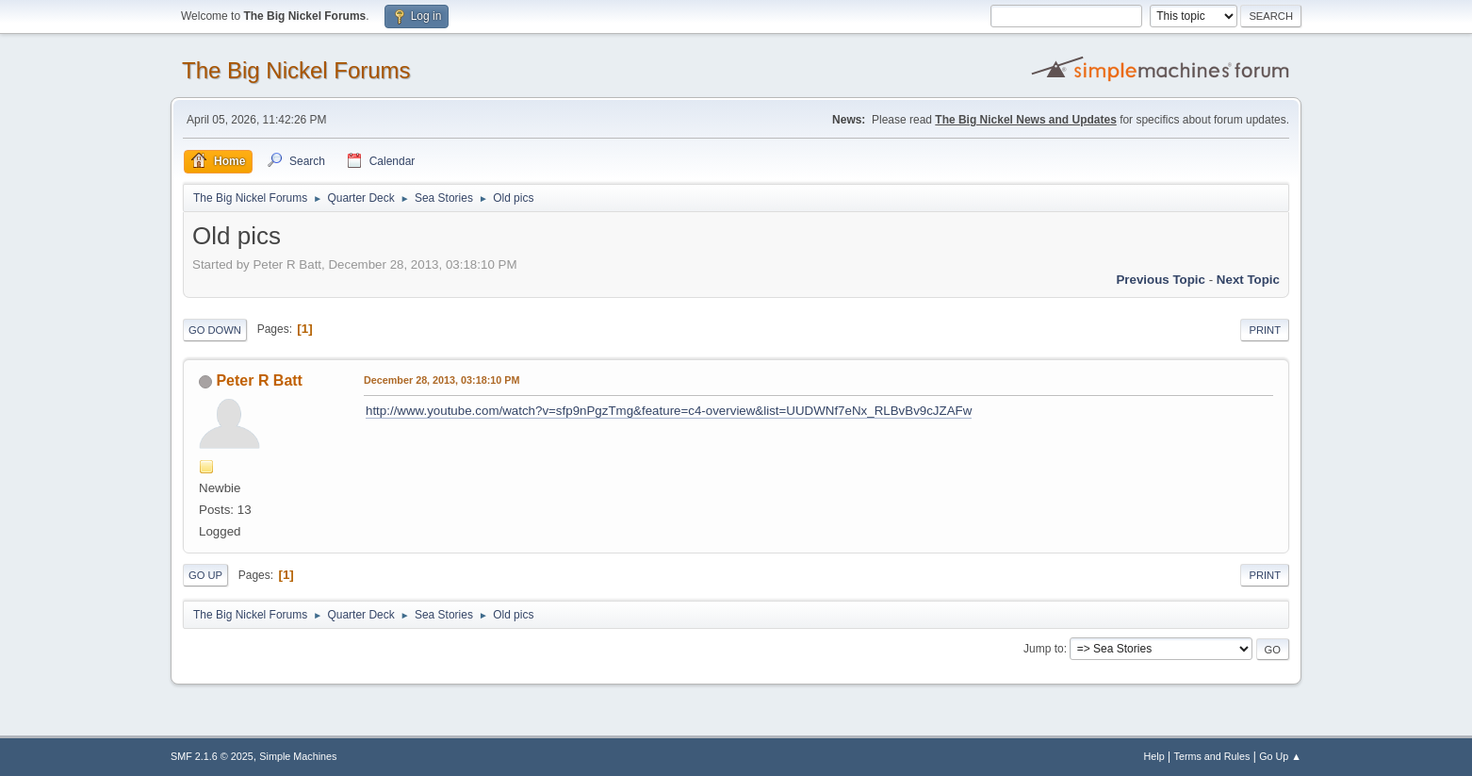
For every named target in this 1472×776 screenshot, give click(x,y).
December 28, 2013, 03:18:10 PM (441, 380)
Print (1265, 330)
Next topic (1248, 279)
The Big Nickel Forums (296, 70)
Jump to (1043, 648)
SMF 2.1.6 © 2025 (212, 756)
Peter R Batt (259, 380)
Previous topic (1160, 279)
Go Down (214, 330)
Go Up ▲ (1280, 756)
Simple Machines (297, 756)
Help (1154, 756)
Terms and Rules (1212, 756)
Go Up (205, 575)
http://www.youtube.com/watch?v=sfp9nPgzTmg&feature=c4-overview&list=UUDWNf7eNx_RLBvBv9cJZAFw (669, 411)
